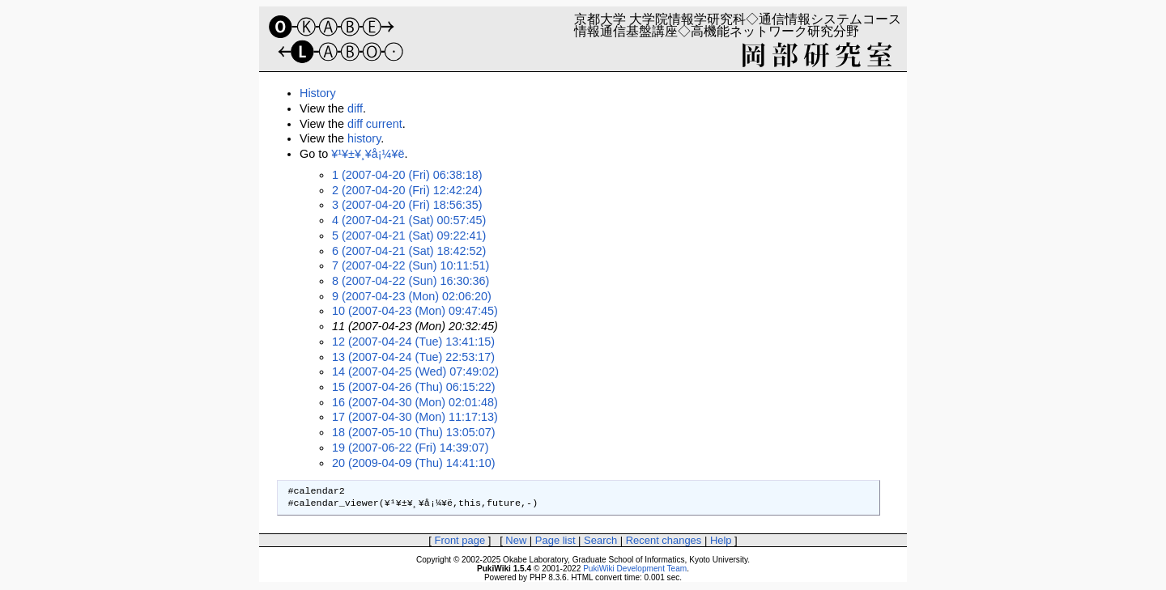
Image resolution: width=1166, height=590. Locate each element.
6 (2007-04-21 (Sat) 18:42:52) (409, 250)
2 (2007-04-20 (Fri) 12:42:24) (407, 190)
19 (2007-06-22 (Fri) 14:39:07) (410, 447)
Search (600, 540)
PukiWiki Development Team (635, 568)
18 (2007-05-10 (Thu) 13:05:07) (414, 432)
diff (355, 108)
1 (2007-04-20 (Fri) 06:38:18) (407, 174)
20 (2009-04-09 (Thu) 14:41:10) (414, 462)
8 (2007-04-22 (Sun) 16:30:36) (410, 280)
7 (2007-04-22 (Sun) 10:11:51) (410, 265)
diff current (374, 123)
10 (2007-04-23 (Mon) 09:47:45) (415, 310)
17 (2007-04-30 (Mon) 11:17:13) (415, 416)
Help (721, 540)
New (515, 540)
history (364, 138)
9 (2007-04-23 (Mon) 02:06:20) (412, 296)
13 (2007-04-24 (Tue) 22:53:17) (413, 356)
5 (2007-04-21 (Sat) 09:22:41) (409, 235)
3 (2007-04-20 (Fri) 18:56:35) (407, 204)
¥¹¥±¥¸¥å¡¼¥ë (367, 153)
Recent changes (664, 540)
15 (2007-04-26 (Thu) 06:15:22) (414, 386)
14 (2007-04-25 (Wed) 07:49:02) (415, 371)
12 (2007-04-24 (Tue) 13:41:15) (413, 341)
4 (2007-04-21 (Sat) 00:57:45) (409, 220)
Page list (555, 540)
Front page (459, 540)
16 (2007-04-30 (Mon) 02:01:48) (415, 402)
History (318, 93)
